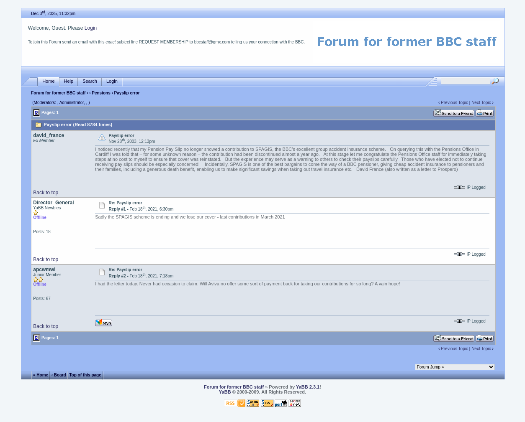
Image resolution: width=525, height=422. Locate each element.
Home (48, 81)
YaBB (225, 391)
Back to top (45, 193)
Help (69, 81)
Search (89, 81)
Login (91, 28)
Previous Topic (454, 102)
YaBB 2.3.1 (307, 386)
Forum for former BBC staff (58, 93)
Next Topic (481, 102)
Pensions (101, 93)
